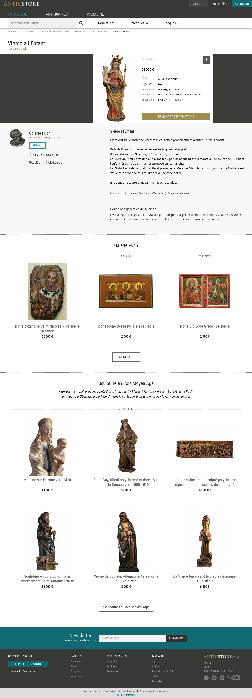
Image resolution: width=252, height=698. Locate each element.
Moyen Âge (80, 31)
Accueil (207, 663)
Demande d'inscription (23, 671)
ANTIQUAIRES (57, 14)
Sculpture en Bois (61, 31)
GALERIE (34, 163)
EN (218, 3)
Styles (74, 666)
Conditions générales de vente (154, 691)
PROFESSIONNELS (117, 656)
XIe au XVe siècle (99, 31)
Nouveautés (106, 23)
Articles (156, 666)
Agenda (155, 661)
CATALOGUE (17, 14)
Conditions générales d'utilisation (120, 691)
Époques (75, 671)
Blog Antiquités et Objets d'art (218, 670)
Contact (207, 666)
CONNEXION (242, 3)
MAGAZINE (95, 14)
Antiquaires (112, 661)
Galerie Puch (40, 133)
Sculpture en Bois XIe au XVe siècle (143, 193)
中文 (225, 3)
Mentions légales (91, 691)
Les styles (157, 681)
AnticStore (13, 31)
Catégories (76, 661)
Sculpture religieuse (178, 193)
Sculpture (43, 31)
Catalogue (28, 31)
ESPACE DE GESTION (28, 664)
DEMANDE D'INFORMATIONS (176, 116)
